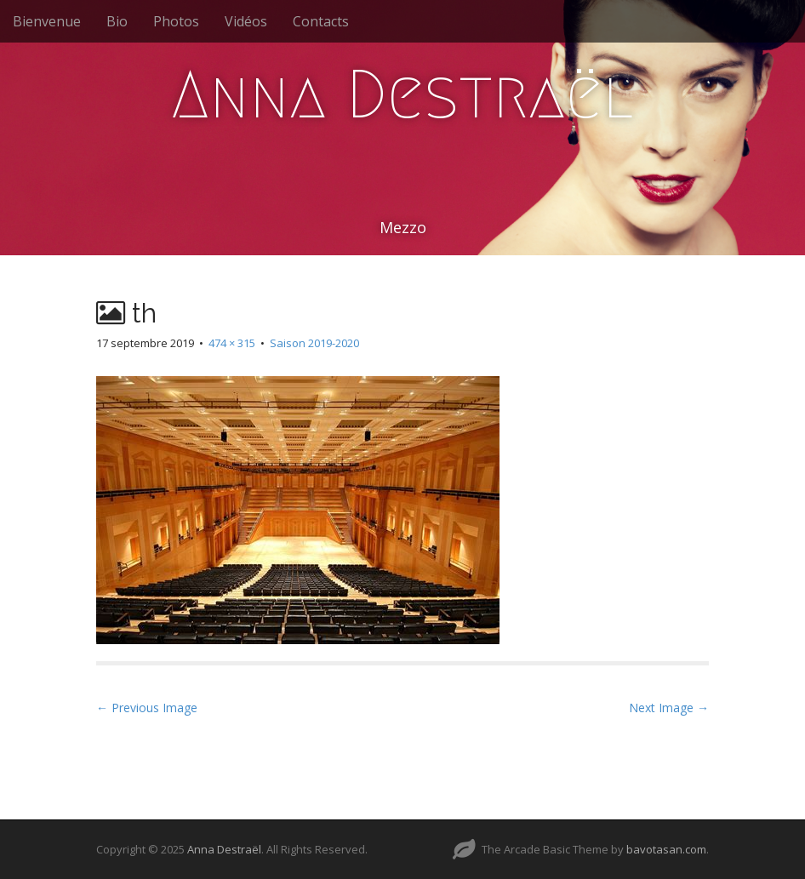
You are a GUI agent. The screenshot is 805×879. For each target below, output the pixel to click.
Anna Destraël (402, 94)
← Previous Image (146, 707)
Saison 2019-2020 (314, 343)
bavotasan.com (666, 849)
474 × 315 (231, 343)
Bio (117, 21)
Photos (176, 21)
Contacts (321, 21)
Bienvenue (47, 21)
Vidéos (246, 21)
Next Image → (669, 707)
